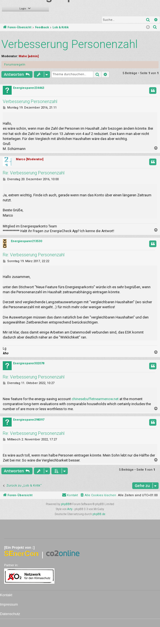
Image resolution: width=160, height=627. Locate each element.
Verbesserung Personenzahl (69, 44)
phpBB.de (98, 514)
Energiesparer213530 (26, 241)
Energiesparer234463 (28, 88)
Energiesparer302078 (28, 363)
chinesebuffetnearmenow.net (95, 399)
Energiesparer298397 (28, 420)
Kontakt (6, 595)
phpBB (65, 504)
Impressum (9, 604)
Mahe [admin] (29, 56)
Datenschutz (10, 614)
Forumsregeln (14, 64)
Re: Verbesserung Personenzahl (33, 172)
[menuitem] (155, 27)
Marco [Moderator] (29, 159)
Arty (69, 509)
